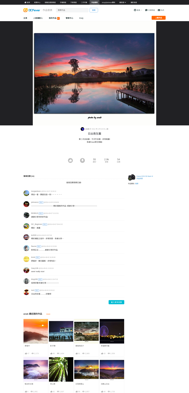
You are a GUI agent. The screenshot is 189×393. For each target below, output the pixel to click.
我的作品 (54, 18)
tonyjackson (36, 191)
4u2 (32, 290)
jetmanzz (34, 202)
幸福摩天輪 (105, 346)
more (48, 314)
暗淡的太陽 (29, 384)
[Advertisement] (94, 151)
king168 (34, 279)
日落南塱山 (79, 384)
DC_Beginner (36, 224)
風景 (136, 184)
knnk (33, 257)
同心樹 (52, 384)
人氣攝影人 (38, 18)
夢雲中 (27, 346)
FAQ (81, 18)
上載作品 (158, 18)
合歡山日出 (105, 384)
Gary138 (34, 268)
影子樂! (53, 346)
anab (85, 129)
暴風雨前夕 (79, 346)
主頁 (25, 18)
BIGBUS (34, 213)
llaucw (33, 246)
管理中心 (69, 18)
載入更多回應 (116, 302)
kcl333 (33, 235)
